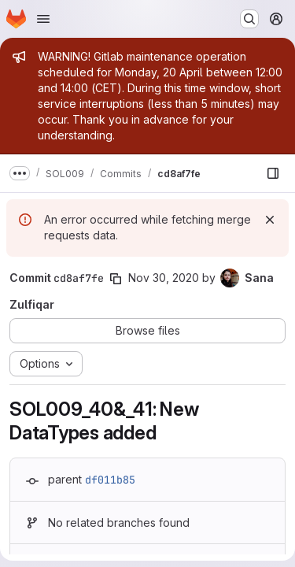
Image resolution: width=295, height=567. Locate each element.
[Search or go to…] (249, 18)
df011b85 (110, 479)
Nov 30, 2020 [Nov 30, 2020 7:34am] (163, 277)
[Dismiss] (269, 219)
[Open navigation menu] (43, 19)
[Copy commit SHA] (115, 278)
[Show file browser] (273, 173)
